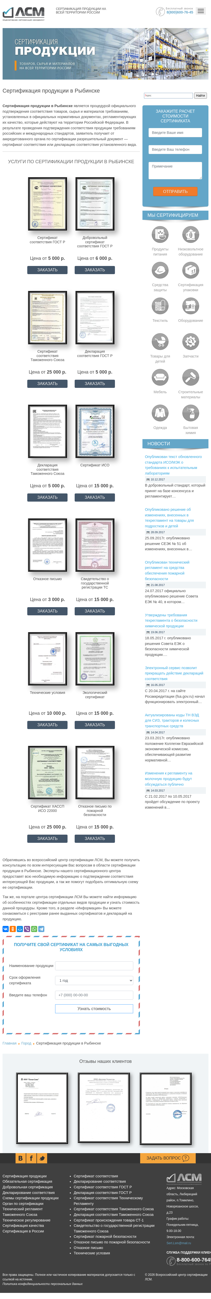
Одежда (160, 428)
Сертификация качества (23, 1226)
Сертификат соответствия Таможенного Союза (114, 1209)
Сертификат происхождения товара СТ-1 (109, 1220)
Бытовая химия (190, 430)
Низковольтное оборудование (190, 251)
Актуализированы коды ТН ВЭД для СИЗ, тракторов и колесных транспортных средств (172, 720)
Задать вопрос (168, 1158)
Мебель (160, 392)
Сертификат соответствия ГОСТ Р (103, 1187)
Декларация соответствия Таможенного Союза (113, 1215)
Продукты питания (160, 251)
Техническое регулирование (26, 1220)
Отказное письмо (88, 1248)
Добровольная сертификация (28, 1187)
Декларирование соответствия (29, 1193)
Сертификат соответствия (96, 1176)
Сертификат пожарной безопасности (105, 1236)
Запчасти (191, 356)
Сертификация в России (23, 1231)
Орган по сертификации (23, 1204)
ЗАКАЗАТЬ (47, 270)
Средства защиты (160, 287)
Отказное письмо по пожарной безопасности (112, 1242)
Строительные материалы (190, 394)
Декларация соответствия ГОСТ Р (103, 1193)
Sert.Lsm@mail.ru (178, 1243)
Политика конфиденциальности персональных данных (43, 1284)
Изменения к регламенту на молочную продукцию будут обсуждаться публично (168, 778)
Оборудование (190, 321)
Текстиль (160, 321)
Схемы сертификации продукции (31, 1198)
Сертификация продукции (25, 1176)
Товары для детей (160, 358)
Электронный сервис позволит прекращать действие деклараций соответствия (174, 673)
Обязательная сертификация (27, 1181)
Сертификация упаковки (190, 287)
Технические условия (92, 1253)
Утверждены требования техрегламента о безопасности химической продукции (171, 620)
